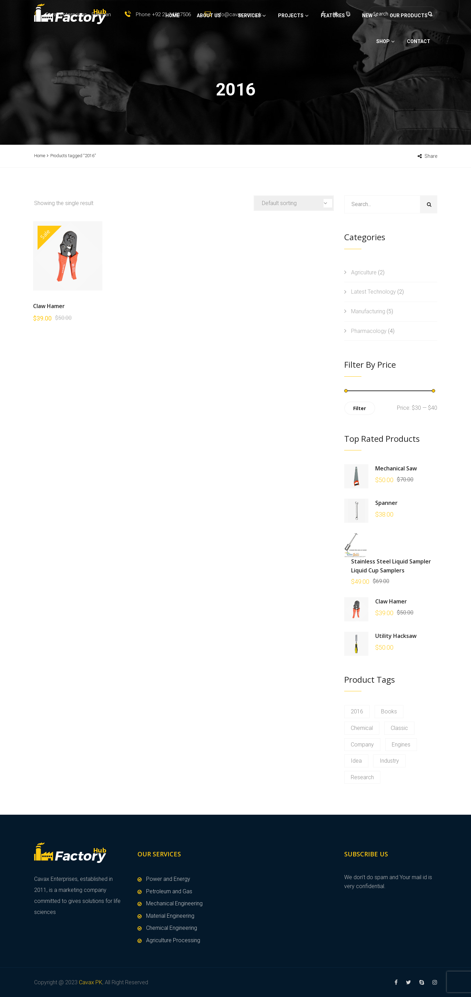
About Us (209, 39)
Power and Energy (168, 879)
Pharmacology (369, 331)
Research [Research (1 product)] (362, 777)
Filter (359, 408)
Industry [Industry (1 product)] (389, 760)
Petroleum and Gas (169, 891)
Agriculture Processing (173, 940)
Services (249, 39)
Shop (383, 65)
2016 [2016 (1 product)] (357, 711)
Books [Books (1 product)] (389, 711)
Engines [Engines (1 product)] (401, 744)
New (367, 39)
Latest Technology (373, 291)
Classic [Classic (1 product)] (399, 728)
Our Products (409, 39)
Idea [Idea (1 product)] (356, 760)
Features (333, 39)
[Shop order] (294, 203)
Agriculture (364, 272)
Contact (418, 65)
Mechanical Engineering (174, 903)
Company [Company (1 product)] (362, 744)
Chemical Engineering (171, 928)
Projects (291, 39)
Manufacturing (368, 311)
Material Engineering (170, 916)
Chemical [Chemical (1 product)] (362, 728)
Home (172, 39)
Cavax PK (90, 982)
